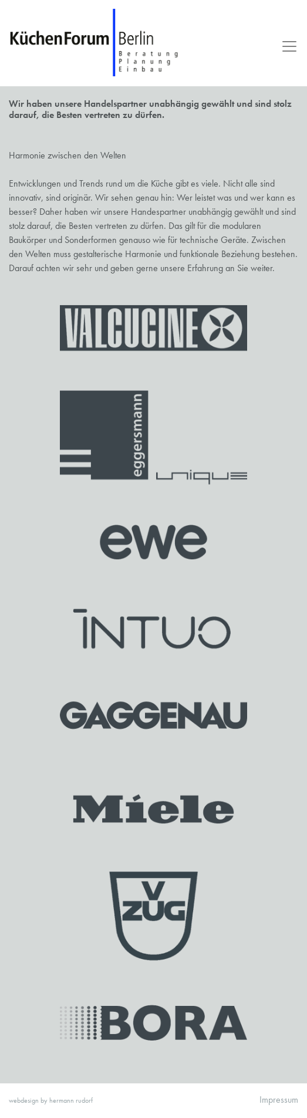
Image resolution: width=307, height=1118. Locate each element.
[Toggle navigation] (286, 46)
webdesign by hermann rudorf (51, 1100)
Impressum (278, 1099)
